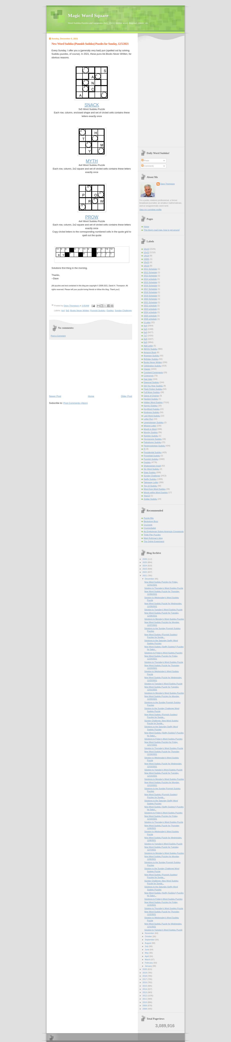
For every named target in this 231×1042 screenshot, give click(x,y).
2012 (145, 996)
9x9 (145, 342)
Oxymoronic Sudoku (153, 439)
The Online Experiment (154, 541)
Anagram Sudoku (151, 356)
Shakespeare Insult (152, 466)
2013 (145, 992)
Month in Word (150, 429)
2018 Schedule (150, 292)
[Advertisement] (90, 367)
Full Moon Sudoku (152, 392)
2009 (145, 1005)
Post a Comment (58, 336)
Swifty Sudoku (150, 479)
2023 (145, 569)
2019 (145, 973)
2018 (145, 976)
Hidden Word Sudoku (153, 402)
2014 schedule (150, 279)
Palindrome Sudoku (152, 442)
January (148, 966)
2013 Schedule (150, 276)
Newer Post (55, 396)
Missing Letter (150, 426)
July (147, 946)
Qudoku (110, 310)
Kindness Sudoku (151, 412)
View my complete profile (151, 210)
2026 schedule (150, 319)
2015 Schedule (150, 282)
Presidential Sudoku (153, 452)
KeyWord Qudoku (152, 409)
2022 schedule (150, 306)
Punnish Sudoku (97, 310)
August (148, 943)
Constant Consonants (153, 372)
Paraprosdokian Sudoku (154, 446)
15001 (146, 259)
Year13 (147, 496)
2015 (145, 986)
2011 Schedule (150, 269)
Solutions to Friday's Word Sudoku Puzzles (163, 653)
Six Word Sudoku (151, 469)
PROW (91, 217)
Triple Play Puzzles (152, 535)
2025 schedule (150, 316)
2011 (145, 999)
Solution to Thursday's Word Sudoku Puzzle (163, 588)
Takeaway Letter (151, 482)
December (150, 579)
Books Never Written (79, 310)
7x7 (145, 336)
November (150, 933)
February (149, 963)
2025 (145, 562)
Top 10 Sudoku (150, 486)
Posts (145, 160)
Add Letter (148, 346)
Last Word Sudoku (152, 416)
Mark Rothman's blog (153, 538)
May (147, 953)
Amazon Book (150, 352)
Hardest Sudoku (151, 399)
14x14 (146, 256)
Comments (147, 166)
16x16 (146, 266)
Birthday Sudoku (151, 359)
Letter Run (148, 419)
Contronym (149, 376)
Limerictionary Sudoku (154, 422)
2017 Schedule (150, 289)
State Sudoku (150, 472)
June (147, 949)
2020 (145, 969)
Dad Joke (148, 379)
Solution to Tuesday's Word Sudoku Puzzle (163, 610)
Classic (147, 369)
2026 (145, 559)
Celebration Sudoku (152, 366)
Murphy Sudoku (151, 432)
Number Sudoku (151, 436)
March (148, 959)
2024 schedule (150, 312)
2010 (145, 1002)
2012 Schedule (150, 272)
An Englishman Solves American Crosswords (164, 531)
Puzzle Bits (149, 518)
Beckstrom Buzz (151, 521)
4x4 (63, 310)
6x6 (145, 332)
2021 (145, 575)
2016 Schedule (150, 286)
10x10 (146, 249)
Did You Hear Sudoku (153, 386)
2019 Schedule (150, 296)
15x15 (146, 262)
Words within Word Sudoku (156, 492)
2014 (145, 989)
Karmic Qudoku (151, 406)
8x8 (145, 339)
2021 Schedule (150, 302)
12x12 (146, 252)
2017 (145, 979)
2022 (145, 572)
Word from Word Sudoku (155, 489)
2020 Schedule (150, 299)
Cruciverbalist (150, 528)
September (150, 940)
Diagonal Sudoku (151, 382)
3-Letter (147, 322)
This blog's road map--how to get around (162, 230)
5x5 (67, 310)
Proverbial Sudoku (152, 456)
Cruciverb (148, 525)
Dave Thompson (72, 306)
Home (91, 396)
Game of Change (151, 396)
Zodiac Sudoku (150, 499)
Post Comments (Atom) (75, 403)
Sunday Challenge (123, 310)
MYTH (92, 161)
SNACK (91, 105)
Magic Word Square (88, 15)
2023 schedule (150, 309)
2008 (145, 1009)
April (147, 956)
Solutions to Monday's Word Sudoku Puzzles (164, 619)
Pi (145, 449)
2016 (145, 982)
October (148, 936)
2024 (145, 566)
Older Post (126, 396)
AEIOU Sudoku (150, 349)
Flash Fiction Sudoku (153, 389)
